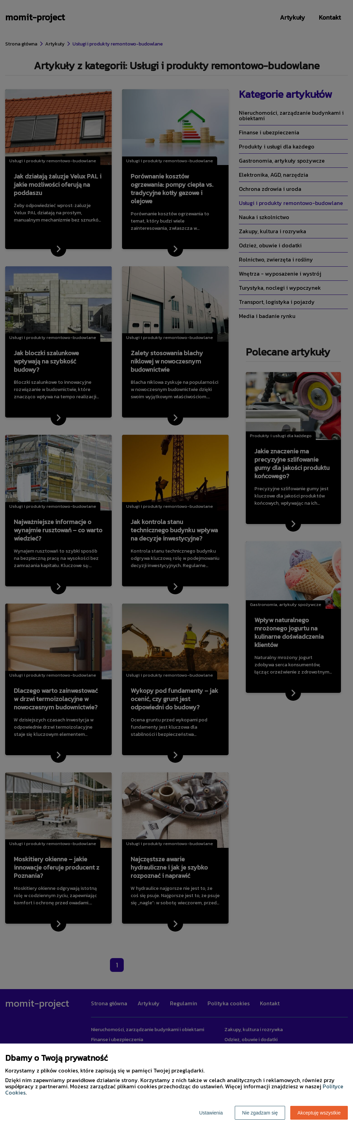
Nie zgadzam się (260, 1113)
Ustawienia (211, 1113)
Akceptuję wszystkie (319, 1113)
